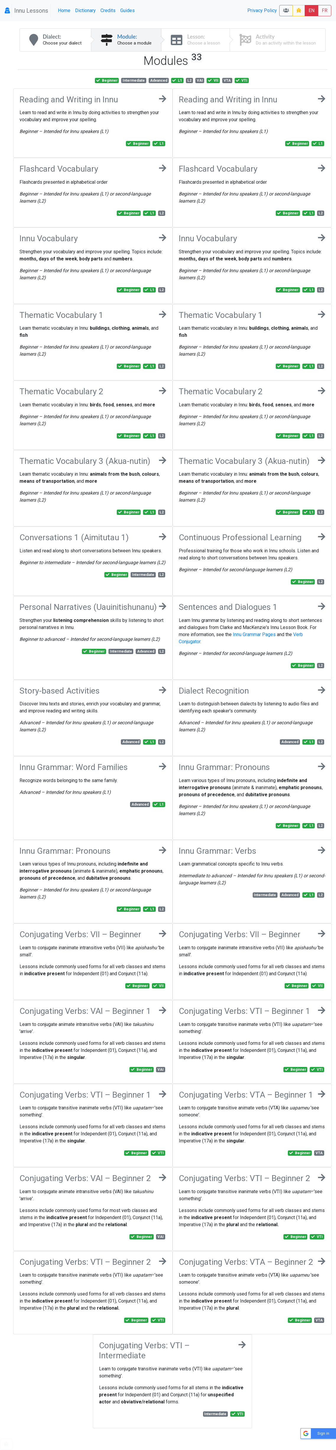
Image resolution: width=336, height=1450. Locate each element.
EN (311, 10)
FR (324, 10)
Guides (127, 10)
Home (64, 10)
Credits (108, 10)
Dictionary (85, 10)
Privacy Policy (262, 10)
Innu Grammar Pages (254, 634)
